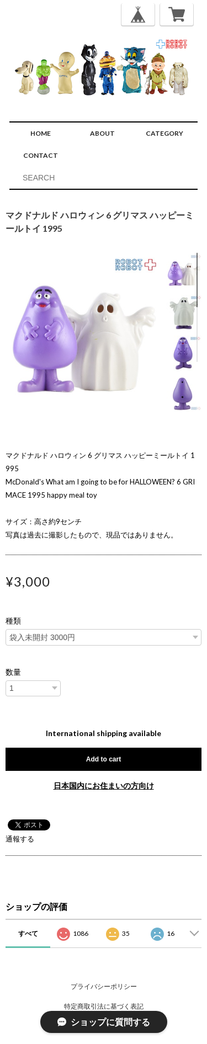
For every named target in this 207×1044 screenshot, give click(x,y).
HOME (40, 133)
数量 (13, 672)
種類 (13, 621)
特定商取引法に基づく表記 (104, 1006)
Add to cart (103, 759)
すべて (28, 933)
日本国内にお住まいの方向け (104, 785)
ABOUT (102, 133)
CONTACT (40, 155)
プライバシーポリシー (104, 986)
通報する (20, 838)
